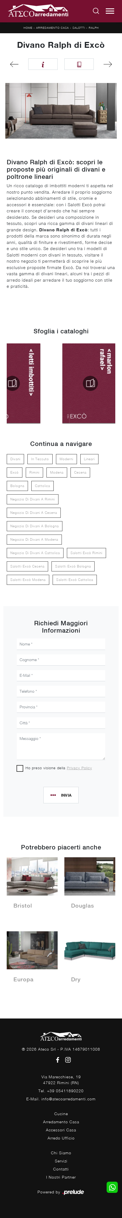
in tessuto (40, 459)
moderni (66, 459)
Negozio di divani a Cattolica (35, 553)
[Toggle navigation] (110, 11)
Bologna (17, 486)
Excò (14, 472)
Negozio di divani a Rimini (32, 499)
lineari (89, 459)
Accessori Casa (61, 1129)
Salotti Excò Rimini (86, 553)
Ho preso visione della (58, 768)
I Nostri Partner (61, 1177)
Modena (57, 472)
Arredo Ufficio (61, 1138)
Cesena (80, 472)
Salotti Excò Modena (28, 580)
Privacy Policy (79, 768)
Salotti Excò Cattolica (74, 580)
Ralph (94, 27)
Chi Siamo (61, 1152)
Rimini (34, 472)
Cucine (61, 1113)
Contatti (61, 1169)
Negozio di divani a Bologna (34, 526)
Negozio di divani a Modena (34, 539)
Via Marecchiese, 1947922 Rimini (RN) (61, 1079)
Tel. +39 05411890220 (61, 1090)
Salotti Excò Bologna (73, 566)
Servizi (61, 1160)
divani (15, 459)
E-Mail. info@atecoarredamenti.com (61, 1098)
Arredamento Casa (52, 27)
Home (28, 27)
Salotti (78, 27)
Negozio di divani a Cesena (33, 513)
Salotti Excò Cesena (27, 566)
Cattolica (42, 486)
